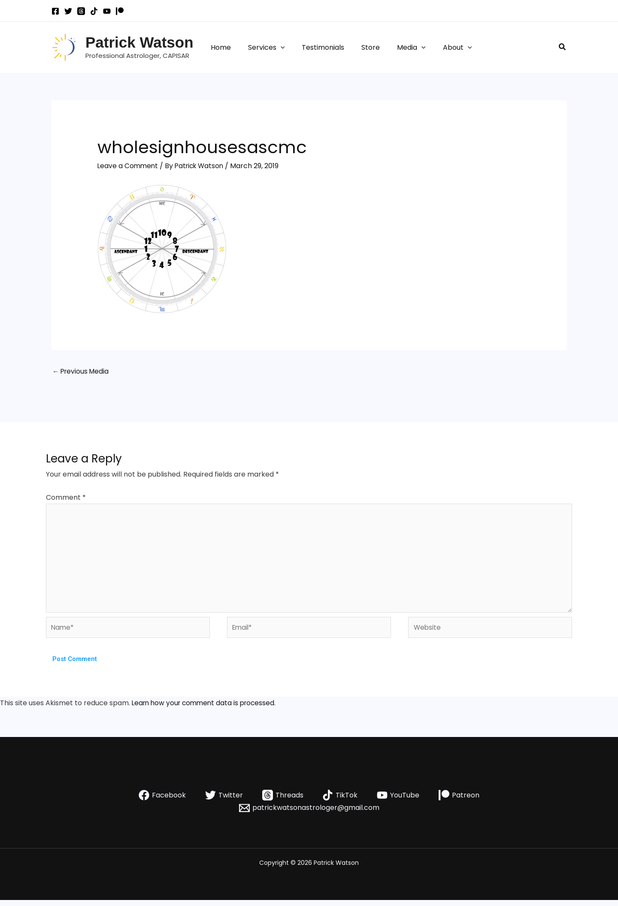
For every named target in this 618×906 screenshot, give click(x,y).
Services (261, 48)
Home (219, 47)
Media (396, 48)
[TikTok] (94, 11)
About (438, 48)
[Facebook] (55, 11)
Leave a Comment (128, 166)
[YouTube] (107, 11)
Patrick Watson (139, 42)
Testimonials (314, 47)
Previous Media (81, 372)
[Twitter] (68, 11)
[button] (275, 48)
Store (358, 47)
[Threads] (81, 11)
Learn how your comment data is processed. (207, 709)
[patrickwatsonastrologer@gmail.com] (309, 814)
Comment (66, 498)
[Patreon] (120, 11)
